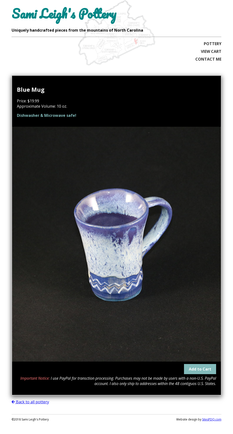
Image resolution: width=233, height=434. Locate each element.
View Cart (211, 51)
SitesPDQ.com (211, 419)
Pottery (212, 43)
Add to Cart (200, 369)
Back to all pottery (30, 402)
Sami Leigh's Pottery (64, 13)
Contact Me (208, 59)
